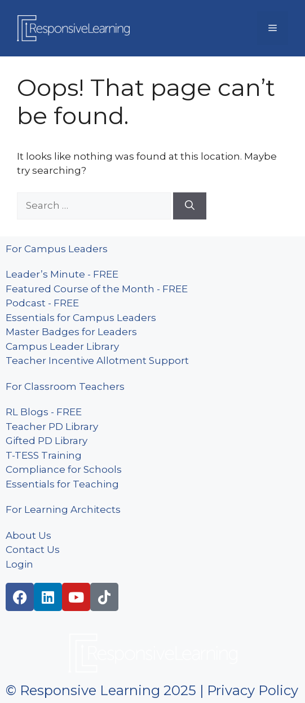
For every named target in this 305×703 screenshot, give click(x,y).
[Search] (189, 205)
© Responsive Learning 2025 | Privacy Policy (152, 690)
